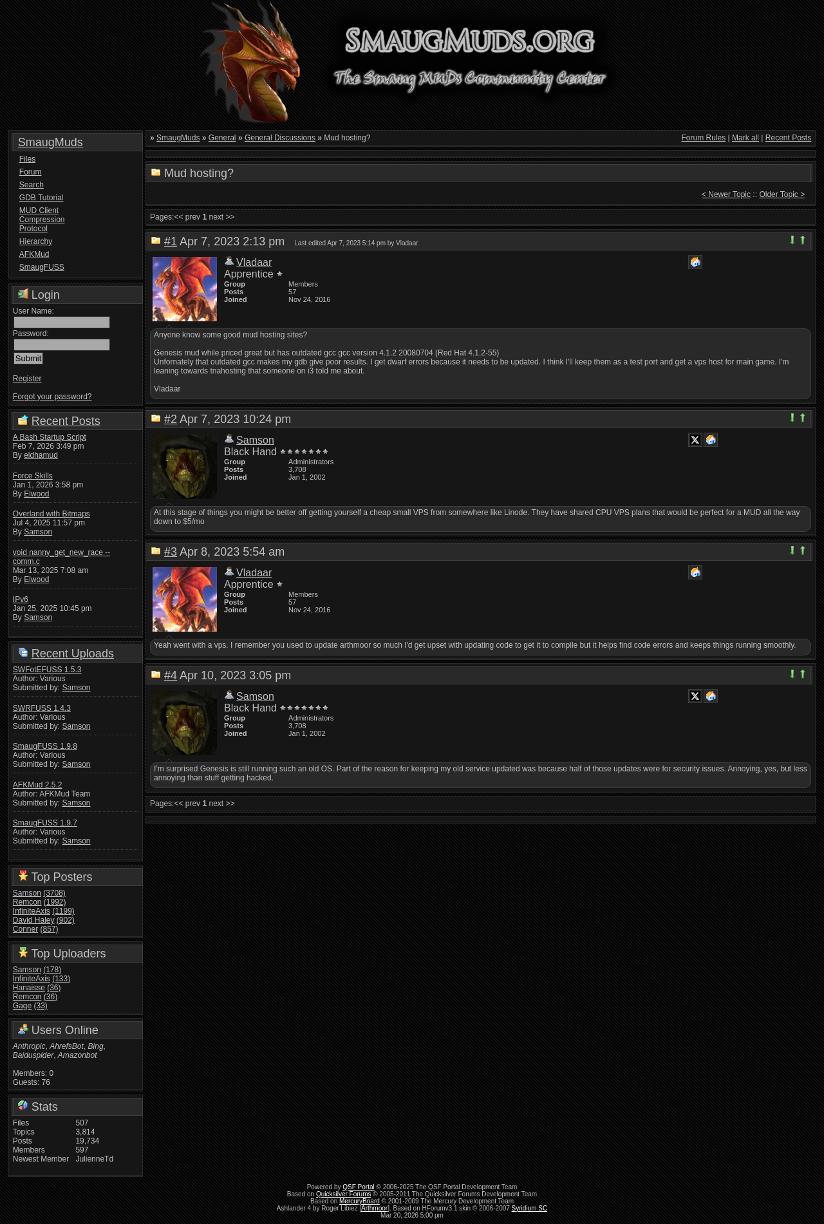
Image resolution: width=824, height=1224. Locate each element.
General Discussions (280, 137)
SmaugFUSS (41, 267)
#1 (170, 241)
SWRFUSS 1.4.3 (42, 708)
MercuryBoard (359, 1201)
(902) (66, 920)
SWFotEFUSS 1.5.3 (47, 669)
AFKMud (34, 254)
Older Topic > (782, 194)
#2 (170, 419)
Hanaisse (29, 987)
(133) (61, 978)
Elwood (36, 493)
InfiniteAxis (31, 911)
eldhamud (41, 455)
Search (31, 184)
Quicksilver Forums (343, 1194)
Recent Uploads (73, 653)
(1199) (63, 911)
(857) (50, 929)
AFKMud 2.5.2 (37, 784)
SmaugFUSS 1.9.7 (45, 822)
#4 (170, 675)
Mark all (745, 137)
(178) (52, 969)
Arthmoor (374, 1208)
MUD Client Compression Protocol (42, 219)
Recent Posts (66, 421)
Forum (30, 171)
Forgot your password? (52, 396)
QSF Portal (358, 1187)
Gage (22, 1005)
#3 (170, 551)
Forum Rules (704, 137)
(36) (54, 987)
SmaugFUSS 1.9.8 (45, 746)
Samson (38, 531)
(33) (41, 1005)
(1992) (55, 902)
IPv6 (20, 599)
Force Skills (33, 475)
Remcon (27, 902)
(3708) (54, 893)
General (222, 137)
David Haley (34, 920)
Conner (25, 929)
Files (27, 159)
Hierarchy (35, 241)
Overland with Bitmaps (51, 513)
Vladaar (254, 262)
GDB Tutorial (41, 197)
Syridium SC (530, 1208)
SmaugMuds (50, 142)
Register (27, 378)
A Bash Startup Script (49, 437)
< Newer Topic (726, 194)
